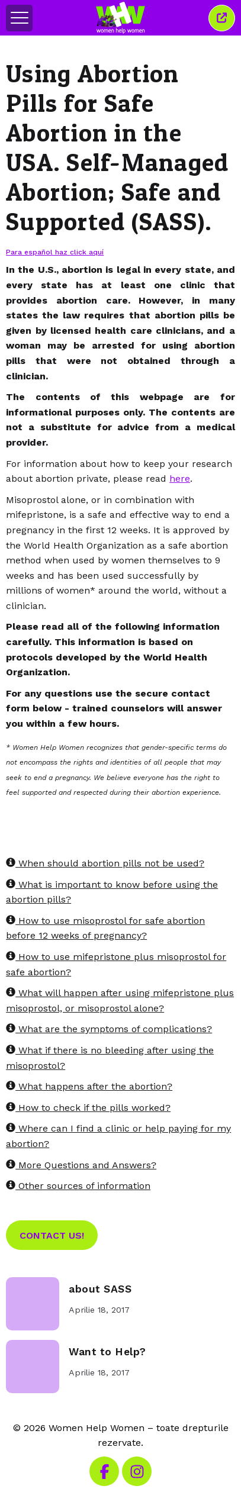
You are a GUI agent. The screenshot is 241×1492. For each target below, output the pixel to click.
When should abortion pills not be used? (105, 863)
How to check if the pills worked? (88, 1107)
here (179, 478)
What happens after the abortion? (89, 1086)
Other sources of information (78, 1185)
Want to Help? (107, 1352)
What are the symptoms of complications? (109, 1029)
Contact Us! (52, 1235)
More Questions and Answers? (81, 1165)
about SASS (100, 1289)
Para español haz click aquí (55, 252)
